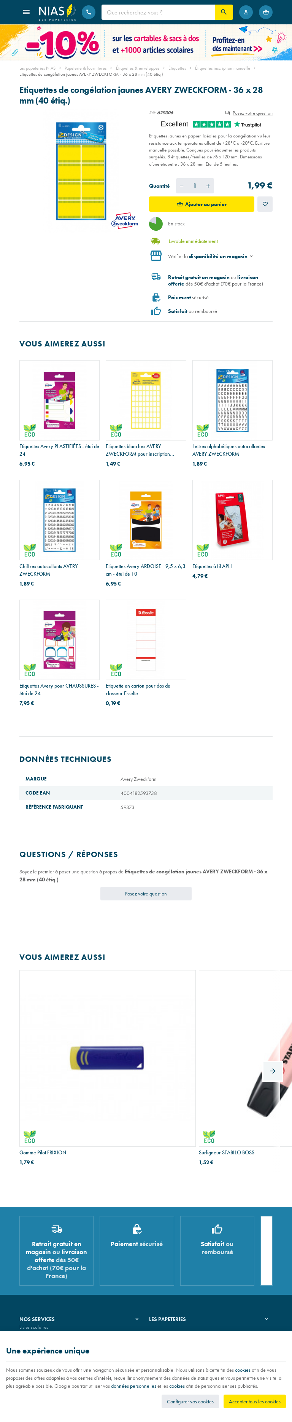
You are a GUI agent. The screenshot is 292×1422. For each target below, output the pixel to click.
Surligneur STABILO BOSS (133, 1056)
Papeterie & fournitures (85, 68)
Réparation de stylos (39, 1261)
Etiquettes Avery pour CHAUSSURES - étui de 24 (59, 689)
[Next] (272, 1027)
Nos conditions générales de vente (53, 1328)
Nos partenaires (165, 1261)
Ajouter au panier (206, 204)
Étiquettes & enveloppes (137, 68)
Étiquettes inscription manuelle (222, 68)
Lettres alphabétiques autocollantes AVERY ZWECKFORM (228, 450)
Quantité (159, 185)
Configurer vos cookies (190, 1401)
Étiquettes (177, 68)
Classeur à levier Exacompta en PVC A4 (230, 1060)
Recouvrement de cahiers (43, 1251)
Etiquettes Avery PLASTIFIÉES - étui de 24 (59, 450)
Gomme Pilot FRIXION (42, 1056)
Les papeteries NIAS (37, 68)
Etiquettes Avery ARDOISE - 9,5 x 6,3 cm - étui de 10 (146, 570)
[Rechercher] (224, 12)
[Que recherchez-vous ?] (158, 12)
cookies (243, 1369)
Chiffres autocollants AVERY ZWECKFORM (48, 570)
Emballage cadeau (37, 1281)
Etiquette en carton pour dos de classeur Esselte (138, 689)
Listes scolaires (33, 1241)
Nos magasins (163, 1251)
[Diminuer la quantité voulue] (181, 185)
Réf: (152, 113)
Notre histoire (162, 1241)
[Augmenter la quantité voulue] (208, 185)
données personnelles (133, 1385)
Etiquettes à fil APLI (212, 566)
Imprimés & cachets (38, 1271)
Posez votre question (253, 113)
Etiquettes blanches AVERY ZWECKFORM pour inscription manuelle (138, 450)
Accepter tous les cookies (255, 1401)
